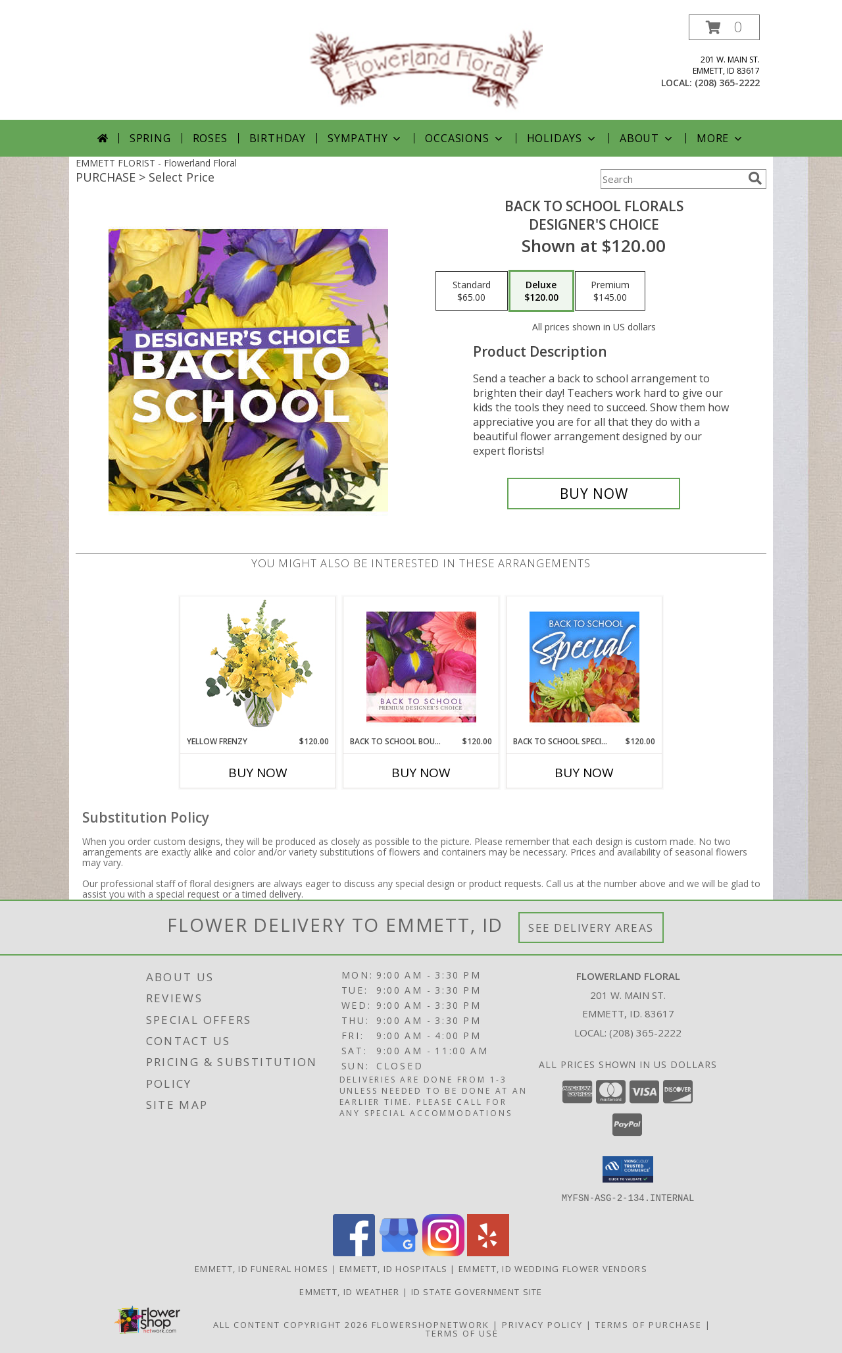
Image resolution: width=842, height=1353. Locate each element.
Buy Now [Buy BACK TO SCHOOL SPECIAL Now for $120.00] (584, 772)
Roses (210, 138)
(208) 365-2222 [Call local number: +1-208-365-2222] (727, 82)
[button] (724, 27)
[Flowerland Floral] (426, 67)
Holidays (562, 138)
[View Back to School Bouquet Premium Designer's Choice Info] (421, 666)
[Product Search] (671, 179)
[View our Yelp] (488, 1252)
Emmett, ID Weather (349, 1291)
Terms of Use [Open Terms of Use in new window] (462, 1333)
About (647, 138)
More (721, 138)
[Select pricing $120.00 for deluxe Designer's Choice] (541, 291)
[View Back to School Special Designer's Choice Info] (584, 666)
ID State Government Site (477, 1291)
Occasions (465, 138)
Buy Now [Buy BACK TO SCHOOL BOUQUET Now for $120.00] (421, 772)
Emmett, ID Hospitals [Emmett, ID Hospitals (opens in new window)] (393, 1268)
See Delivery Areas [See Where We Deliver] (591, 927)
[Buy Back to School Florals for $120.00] (593, 493)
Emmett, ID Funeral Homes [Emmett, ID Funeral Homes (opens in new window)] (261, 1268)
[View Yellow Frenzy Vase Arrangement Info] (258, 666)
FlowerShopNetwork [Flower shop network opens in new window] (430, 1324)
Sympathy (365, 138)
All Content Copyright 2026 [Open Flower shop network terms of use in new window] (290, 1324)
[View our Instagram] (443, 1252)
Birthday (277, 138)
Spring (150, 138)
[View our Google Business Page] (399, 1252)
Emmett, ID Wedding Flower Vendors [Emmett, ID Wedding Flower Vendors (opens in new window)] (552, 1268)
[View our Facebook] (354, 1252)
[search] (755, 178)
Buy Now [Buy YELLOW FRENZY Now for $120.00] (257, 772)
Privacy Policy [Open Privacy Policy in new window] (542, 1324)
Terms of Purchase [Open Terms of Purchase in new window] (648, 1324)
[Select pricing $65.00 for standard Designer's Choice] (471, 291)
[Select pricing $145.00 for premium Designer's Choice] (610, 291)
